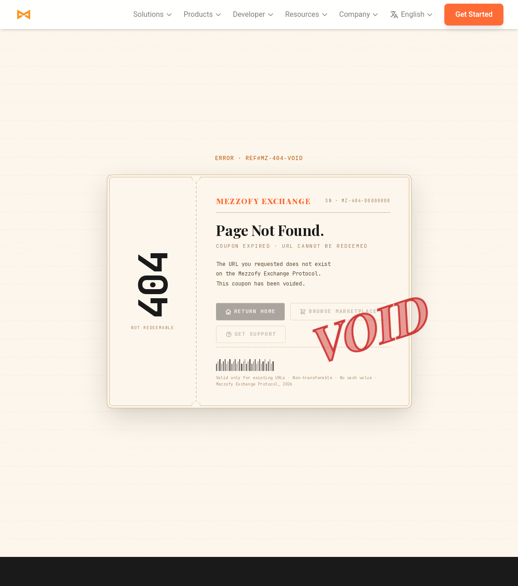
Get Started (474, 14)
